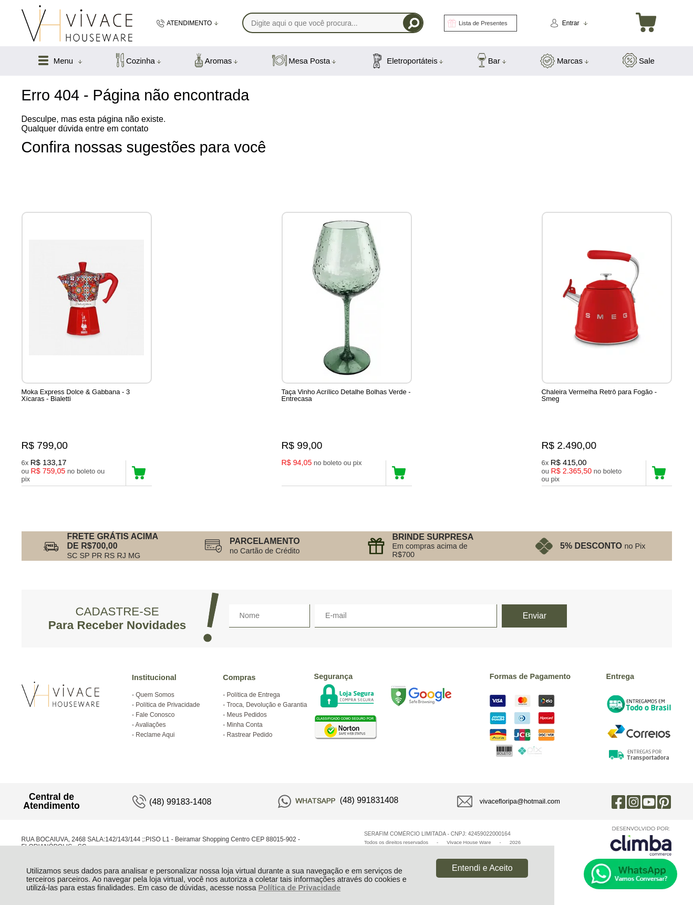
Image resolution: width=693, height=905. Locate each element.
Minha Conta (245, 726)
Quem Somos (155, 696)
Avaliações (151, 726)
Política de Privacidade (299, 887)
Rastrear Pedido (250, 736)
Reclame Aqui (155, 736)
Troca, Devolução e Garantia (266, 706)
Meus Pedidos (247, 716)
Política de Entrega (253, 696)
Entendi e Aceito (482, 867)
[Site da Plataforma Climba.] (641, 842)
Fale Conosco (155, 716)
